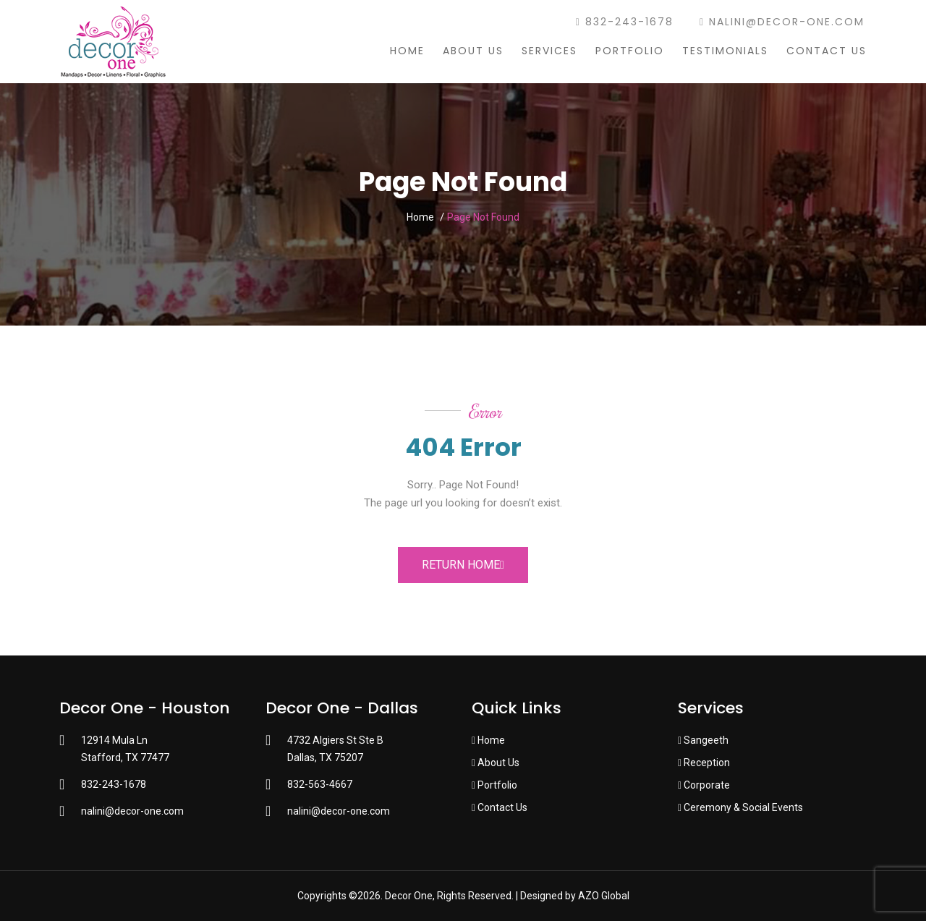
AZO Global (603, 895)
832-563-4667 (319, 784)
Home (407, 50)
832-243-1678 (625, 21)
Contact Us (826, 50)
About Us (473, 50)
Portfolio (629, 50)
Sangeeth (703, 740)
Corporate (704, 785)
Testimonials (725, 50)
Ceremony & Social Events (740, 807)
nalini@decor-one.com (782, 21)
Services (549, 50)
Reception (704, 762)
